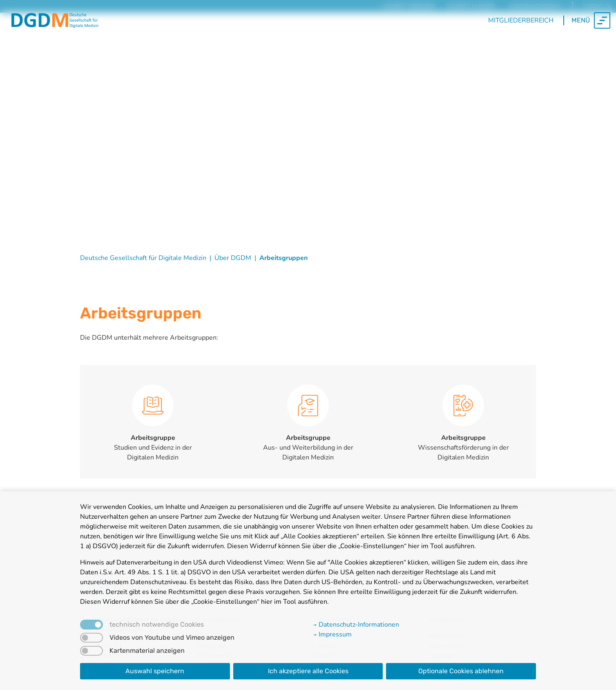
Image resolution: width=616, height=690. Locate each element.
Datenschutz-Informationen (356, 624)
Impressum (332, 634)
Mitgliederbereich (521, 33)
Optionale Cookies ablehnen (461, 671)
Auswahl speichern (154, 671)
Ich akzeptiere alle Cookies (308, 671)
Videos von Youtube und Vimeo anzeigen (171, 637)
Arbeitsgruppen (283, 257)
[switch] (91, 638)
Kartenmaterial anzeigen (147, 650)
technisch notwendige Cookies (156, 624)
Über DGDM (232, 257)
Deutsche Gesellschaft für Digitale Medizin (143, 257)
